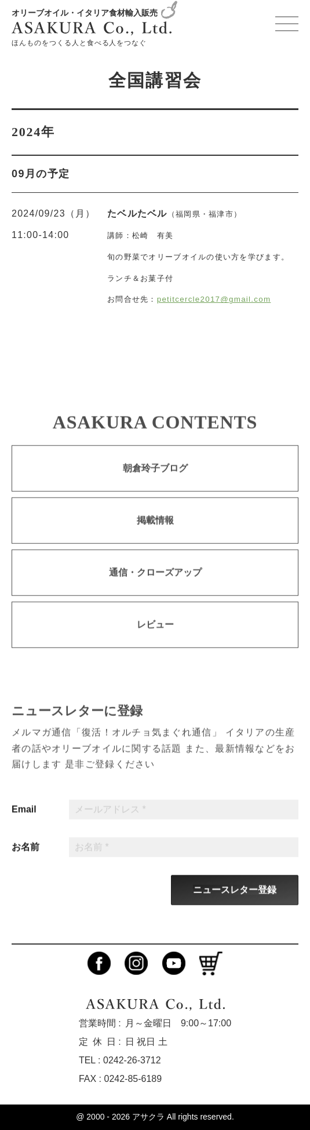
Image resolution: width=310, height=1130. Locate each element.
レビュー (155, 634)
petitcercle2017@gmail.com (214, 299)
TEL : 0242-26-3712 (120, 1060)
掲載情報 (155, 530)
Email (24, 819)
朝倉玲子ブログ (155, 477)
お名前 (25, 856)
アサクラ (148, 1116)
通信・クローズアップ (155, 582)
